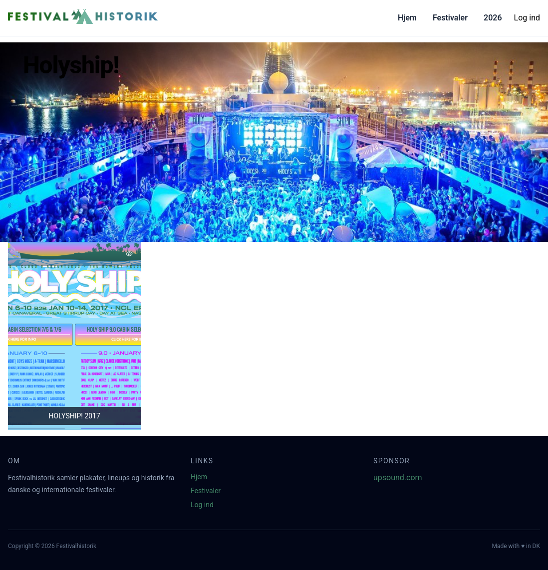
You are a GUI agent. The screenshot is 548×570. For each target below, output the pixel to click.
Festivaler (450, 17)
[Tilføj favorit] (129, 254)
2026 (493, 17)
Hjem (407, 17)
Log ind (527, 17)
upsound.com (397, 477)
